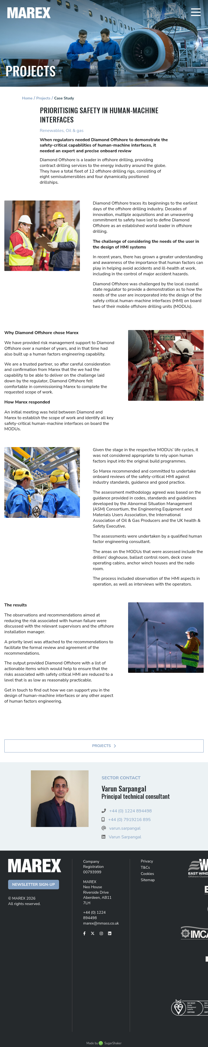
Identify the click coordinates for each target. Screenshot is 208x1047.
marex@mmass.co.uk (101, 923)
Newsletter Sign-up (33, 884)
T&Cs (145, 867)
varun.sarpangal (124, 828)
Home (27, 98)
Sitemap (148, 880)
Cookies (147, 873)
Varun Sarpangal (125, 837)
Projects (43, 98)
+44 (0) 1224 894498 (130, 811)
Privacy (147, 861)
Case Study (64, 98)
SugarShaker (112, 1043)
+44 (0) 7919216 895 (129, 820)
